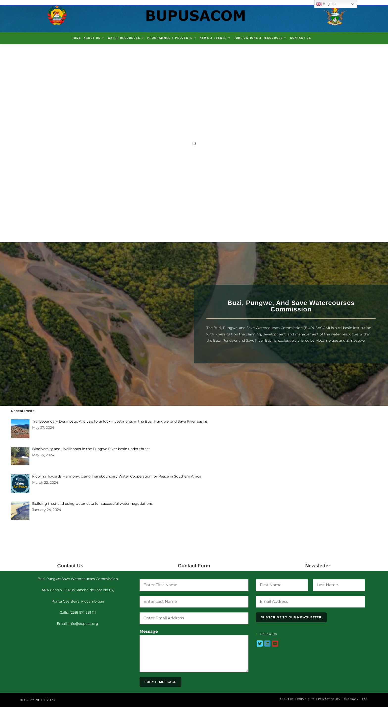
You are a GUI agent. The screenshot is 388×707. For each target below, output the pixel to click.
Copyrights (306, 699)
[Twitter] (260, 643)
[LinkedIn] (267, 643)
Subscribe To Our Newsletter (291, 617)
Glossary (351, 699)
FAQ (365, 699)
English (326, 4)
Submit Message (160, 682)
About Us (287, 699)
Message (149, 631)
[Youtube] (275, 643)
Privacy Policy (329, 699)
